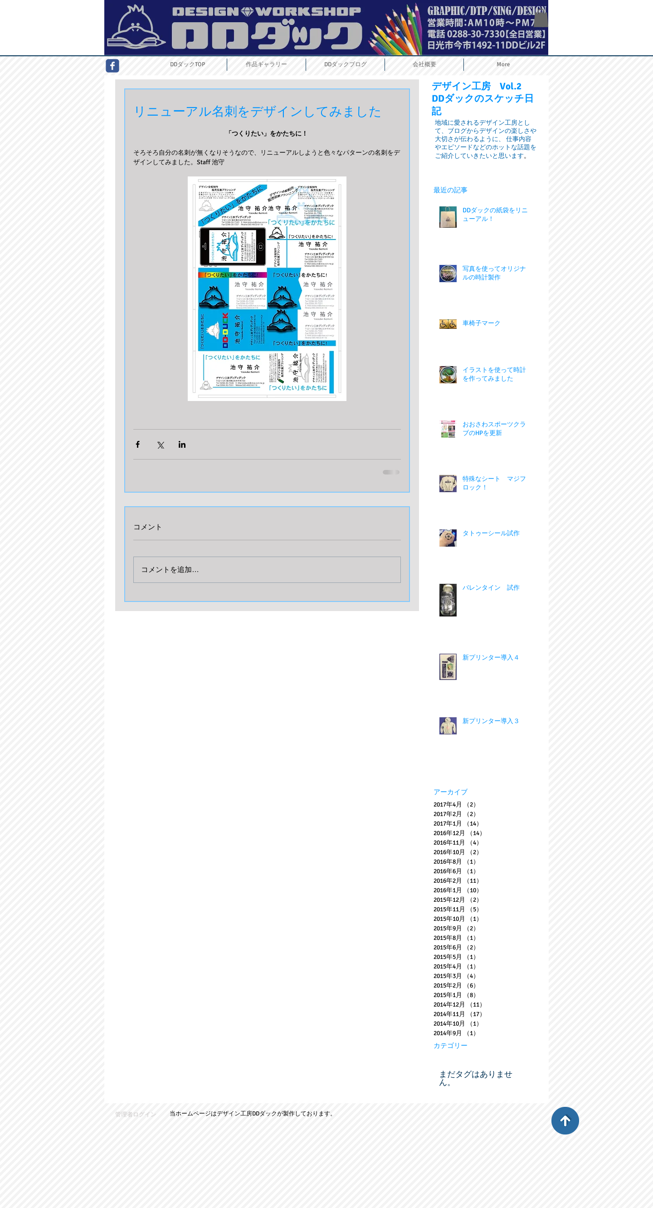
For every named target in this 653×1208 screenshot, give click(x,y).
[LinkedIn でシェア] (182, 444)
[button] (541, 18)
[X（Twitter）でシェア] (160, 444)
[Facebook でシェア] (137, 444)
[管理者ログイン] (136, 1115)
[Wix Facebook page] (112, 66)
